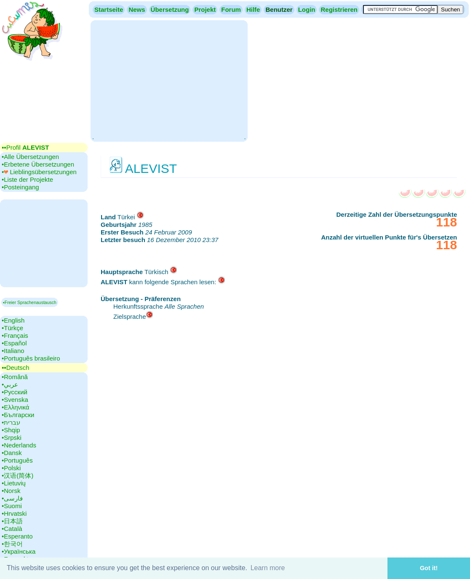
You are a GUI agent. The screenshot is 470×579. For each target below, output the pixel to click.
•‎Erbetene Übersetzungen (38, 164)
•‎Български (18, 414)
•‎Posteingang (20, 187)
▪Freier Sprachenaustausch (29, 302)
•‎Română (15, 376)
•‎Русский (14, 392)
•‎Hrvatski (14, 513)
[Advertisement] (169, 80)
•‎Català (12, 528)
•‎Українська (18, 551)
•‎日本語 (12, 521)
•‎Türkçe (12, 327)
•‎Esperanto (17, 536)
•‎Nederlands (19, 445)
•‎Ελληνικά (15, 407)
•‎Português (17, 460)
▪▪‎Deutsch (15, 367)
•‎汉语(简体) (17, 475)
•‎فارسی (12, 498)
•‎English (13, 320)
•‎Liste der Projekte (27, 179)
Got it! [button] (429, 568)
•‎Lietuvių (14, 483)
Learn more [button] (268, 567)
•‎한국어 (12, 543)
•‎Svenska (15, 399)
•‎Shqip (11, 430)
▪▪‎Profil (25, 147)
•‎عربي (10, 384)
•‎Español (14, 343)
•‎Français (15, 335)
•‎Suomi (12, 505)
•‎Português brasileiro (31, 358)
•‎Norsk (11, 490)
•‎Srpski (11, 437)
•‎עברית (11, 422)
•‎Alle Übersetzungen (30, 156)
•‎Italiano (13, 350)
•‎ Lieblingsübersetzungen (39, 171)
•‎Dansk (12, 452)
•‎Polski (11, 467)
